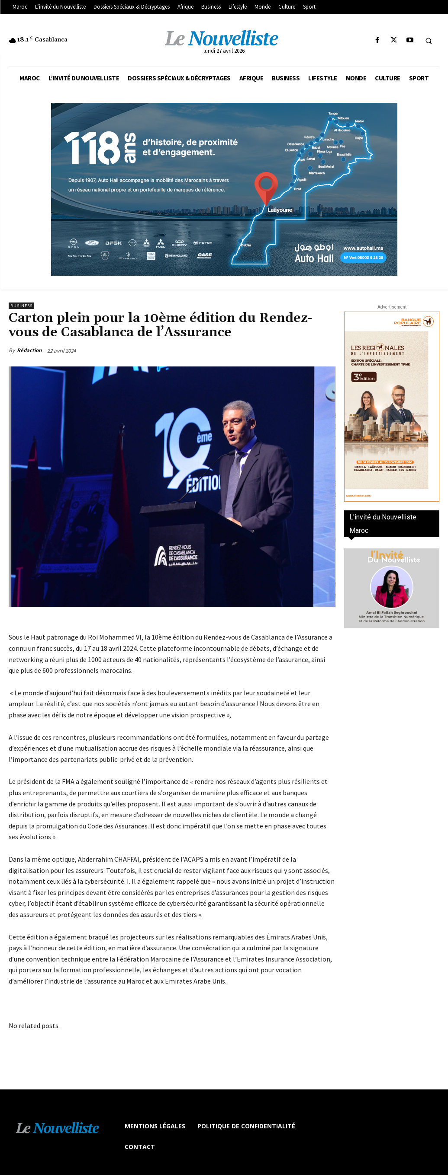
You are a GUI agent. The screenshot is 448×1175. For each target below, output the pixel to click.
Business (21, 306)
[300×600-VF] (391, 407)
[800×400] (224, 189)
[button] (428, 40)
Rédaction (29, 350)
